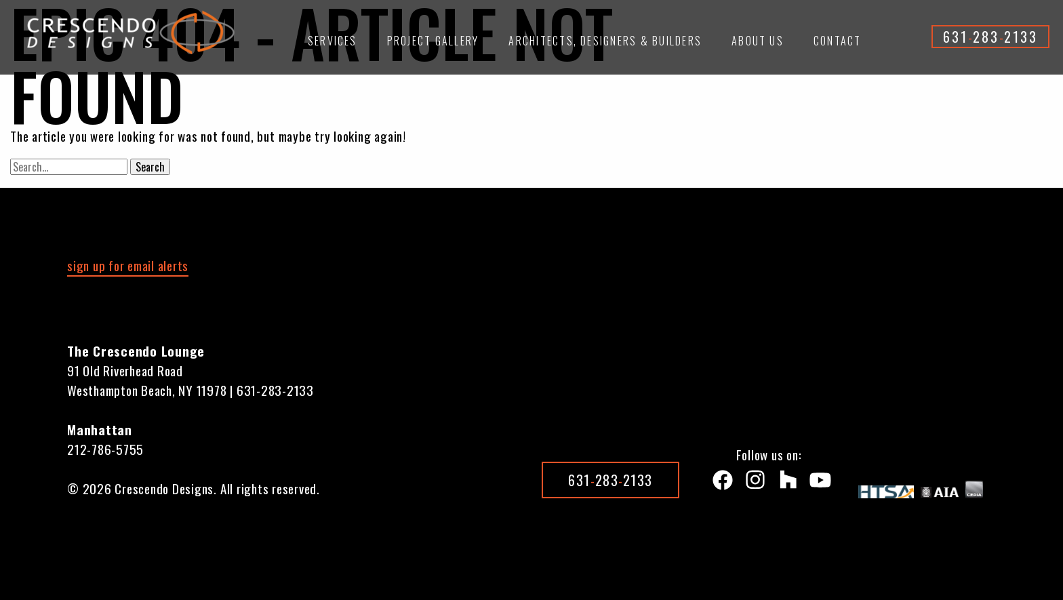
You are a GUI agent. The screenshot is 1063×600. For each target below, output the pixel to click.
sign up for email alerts (127, 265)
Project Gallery (433, 41)
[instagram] (752, 483)
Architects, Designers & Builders (605, 41)
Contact (838, 41)
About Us (757, 41)
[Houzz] (785, 483)
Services (332, 41)
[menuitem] (332, 47)
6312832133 (990, 36)
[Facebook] (720, 483)
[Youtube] (817, 483)
